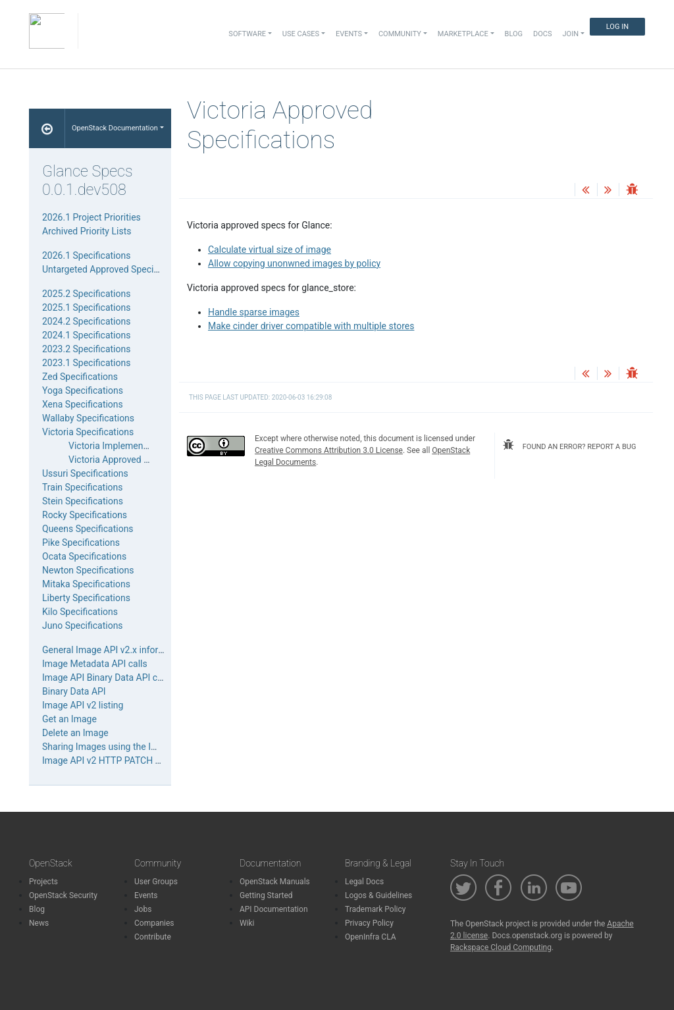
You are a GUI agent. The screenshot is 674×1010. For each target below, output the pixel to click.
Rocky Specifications (84, 515)
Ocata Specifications (84, 556)
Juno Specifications (82, 625)
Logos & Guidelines (378, 895)
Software (247, 34)
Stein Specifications (82, 501)
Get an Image (69, 719)
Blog (514, 34)
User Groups (156, 881)
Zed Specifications (80, 376)
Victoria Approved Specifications (134, 459)
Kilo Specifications (80, 611)
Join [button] (571, 34)
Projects (43, 881)
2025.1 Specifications (86, 307)
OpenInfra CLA (370, 937)
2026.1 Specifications (86, 255)
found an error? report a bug (569, 445)
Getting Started (266, 895)
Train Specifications (82, 487)
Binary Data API (74, 691)
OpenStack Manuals (275, 881)
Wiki (247, 923)
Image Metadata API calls (94, 663)
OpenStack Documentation (115, 128)
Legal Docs (364, 881)
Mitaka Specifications (86, 584)
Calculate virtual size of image (269, 249)
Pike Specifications (81, 542)
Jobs (142, 909)
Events (146, 895)
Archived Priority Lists (86, 231)
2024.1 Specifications (86, 335)
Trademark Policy (375, 909)
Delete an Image (75, 733)
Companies (154, 923)
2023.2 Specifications (86, 349)
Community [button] (399, 34)
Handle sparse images (253, 312)
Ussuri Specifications (85, 473)
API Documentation (274, 909)
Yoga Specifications (82, 390)
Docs (542, 34)
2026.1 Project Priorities (91, 217)
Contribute (152, 937)
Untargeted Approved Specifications (115, 269)
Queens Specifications (88, 528)
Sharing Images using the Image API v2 (122, 746)
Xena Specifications (82, 404)
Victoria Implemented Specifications (142, 445)
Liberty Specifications (86, 598)
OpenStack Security (63, 895)
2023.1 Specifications (86, 363)
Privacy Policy (369, 923)
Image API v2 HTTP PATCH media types (123, 760)
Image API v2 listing (82, 705)
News (39, 923)
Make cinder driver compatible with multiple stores (311, 326)
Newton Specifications (88, 570)
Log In (617, 26)
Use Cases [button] (300, 34)
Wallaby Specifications (88, 418)
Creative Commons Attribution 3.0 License (329, 450)
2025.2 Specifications (86, 293)
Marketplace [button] (463, 34)
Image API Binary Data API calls (107, 677)
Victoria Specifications (88, 432)
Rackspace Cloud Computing (501, 947)
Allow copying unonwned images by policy (294, 263)
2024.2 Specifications (86, 321)
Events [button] (349, 34)
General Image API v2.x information (114, 650)
